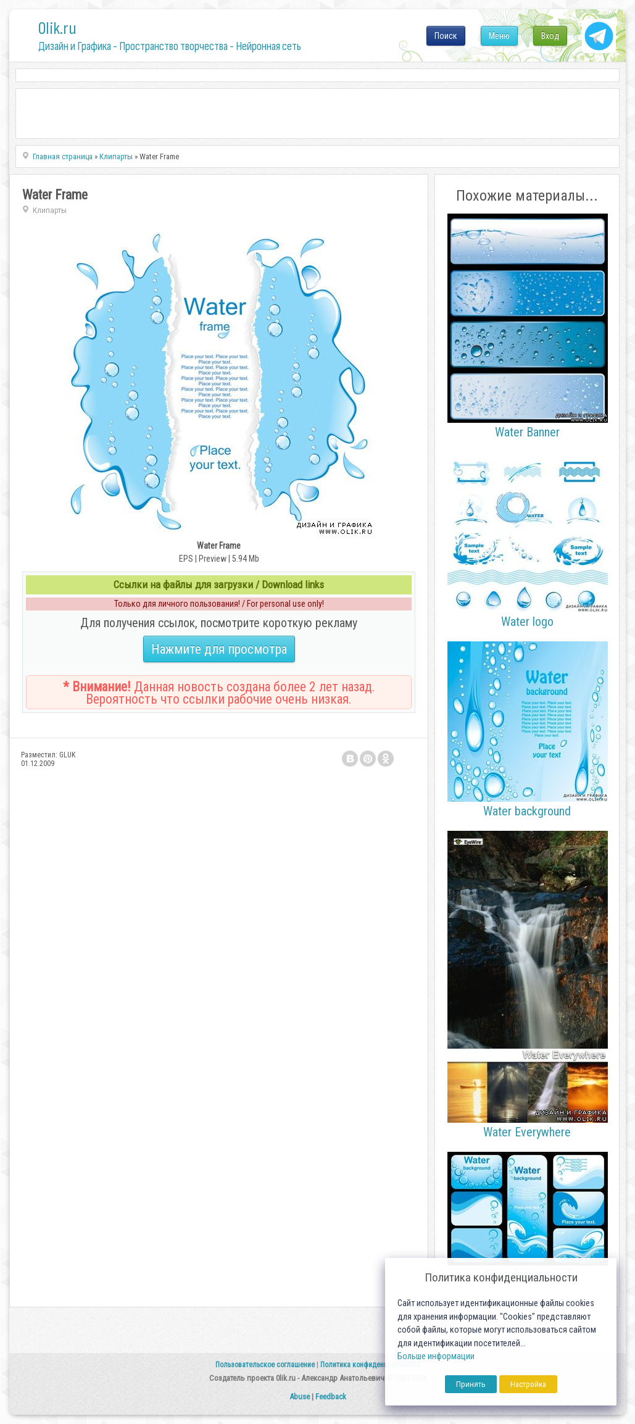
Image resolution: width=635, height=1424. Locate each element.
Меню (499, 36)
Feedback (330, 1396)
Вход (550, 36)
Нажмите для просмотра (219, 649)
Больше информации (436, 1356)
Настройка (528, 1384)
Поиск (445, 36)
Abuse (299, 1396)
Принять (471, 1384)
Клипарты (50, 210)
